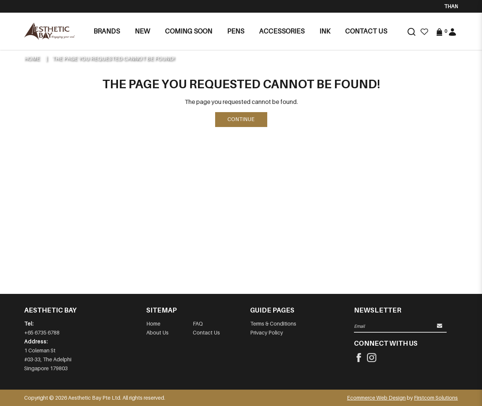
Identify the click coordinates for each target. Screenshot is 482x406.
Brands (106, 31)
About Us (157, 332)
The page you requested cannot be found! (113, 58)
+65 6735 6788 (42, 332)
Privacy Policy (266, 332)
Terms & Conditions (273, 323)
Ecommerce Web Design (376, 397)
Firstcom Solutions (436, 397)
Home (32, 58)
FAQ (198, 323)
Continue (241, 119)
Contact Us (206, 332)
